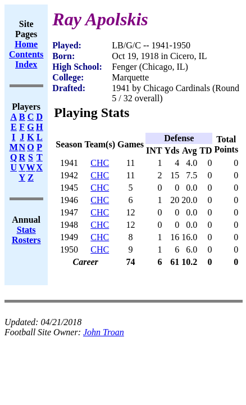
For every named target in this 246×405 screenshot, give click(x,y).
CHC (99, 163)
